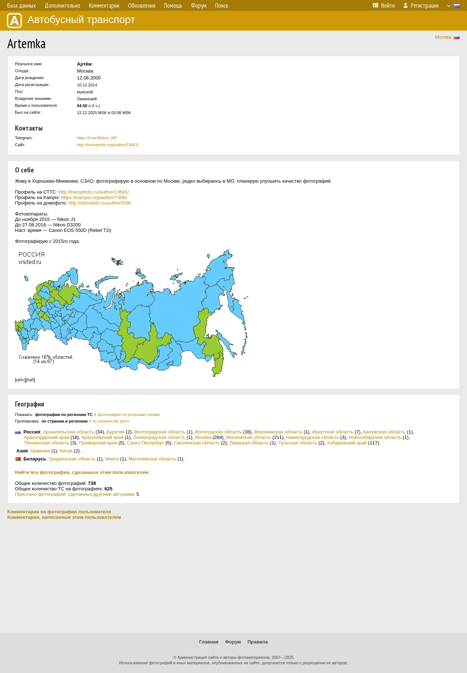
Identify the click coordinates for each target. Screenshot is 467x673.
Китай (66, 451)
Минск (112, 459)
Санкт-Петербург (145, 443)
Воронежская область (278, 432)
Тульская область (297, 443)
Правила (257, 642)
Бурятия (115, 432)
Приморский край (98, 443)
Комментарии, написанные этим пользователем (64, 517)
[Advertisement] (233, 576)
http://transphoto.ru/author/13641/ (93, 192)
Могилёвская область (152, 459)
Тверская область (249, 443)
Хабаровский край (347, 443)
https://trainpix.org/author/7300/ (94, 197)
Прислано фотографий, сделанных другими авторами (74, 494)
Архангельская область (68, 432)
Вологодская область (218, 432)
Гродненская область (72, 459)
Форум (233, 642)
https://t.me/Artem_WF (97, 138)
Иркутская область (332, 432)
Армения (40, 451)
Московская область (248, 437)
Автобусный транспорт (71, 20)
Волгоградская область (159, 432)
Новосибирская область (375, 437)
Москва (443, 37)
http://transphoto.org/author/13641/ (108, 145)
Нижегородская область (312, 437)
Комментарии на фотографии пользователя (59, 511)
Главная (209, 642)
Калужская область (384, 432)
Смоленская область (197, 443)
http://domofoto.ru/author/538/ (100, 203)
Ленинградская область (159, 437)
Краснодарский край (46, 437)
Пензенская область (46, 443)
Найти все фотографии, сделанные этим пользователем (81, 472)
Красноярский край (102, 437)
